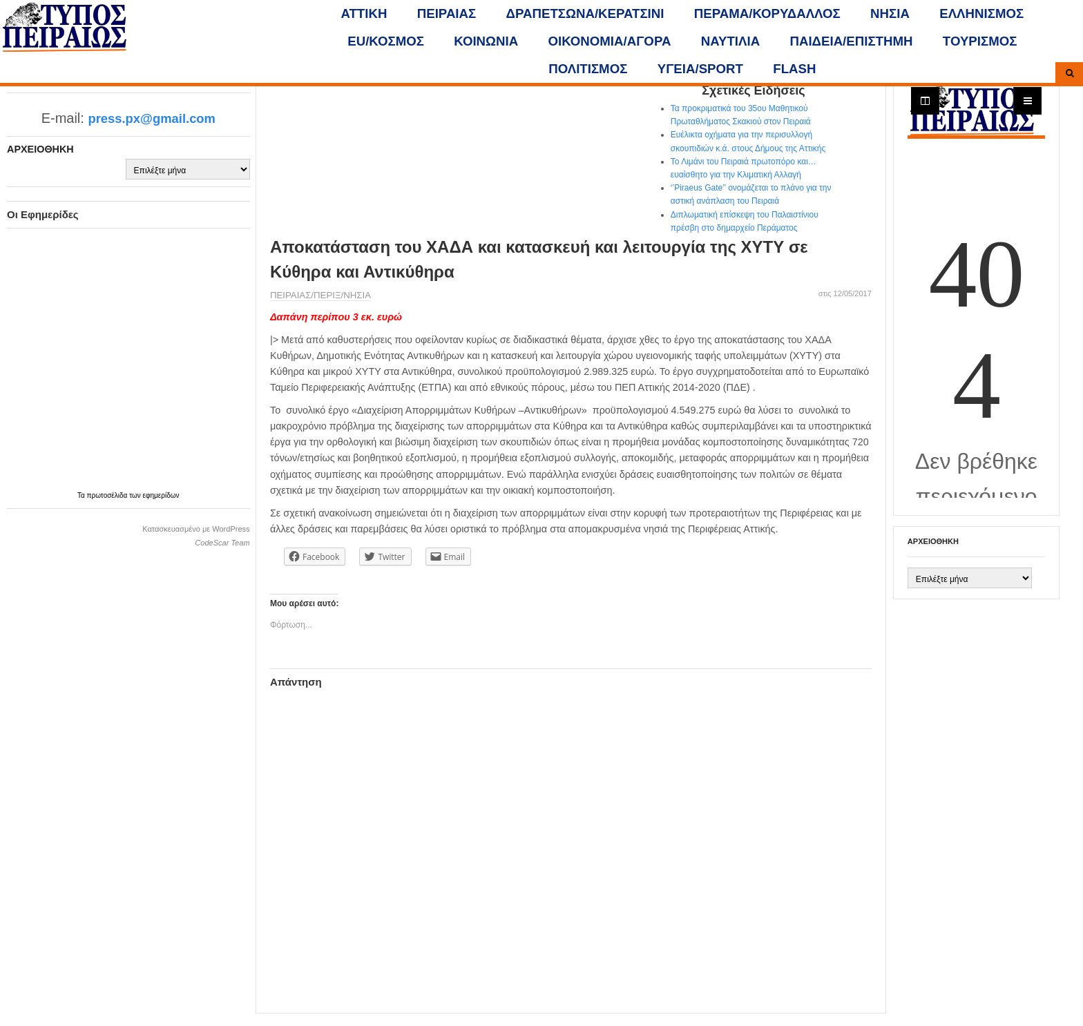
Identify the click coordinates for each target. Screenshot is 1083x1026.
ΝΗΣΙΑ (890, 13)
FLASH (794, 68)
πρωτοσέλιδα (108, 495)
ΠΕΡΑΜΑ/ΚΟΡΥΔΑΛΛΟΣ (767, 13)
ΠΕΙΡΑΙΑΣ (446, 13)
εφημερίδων (161, 495)
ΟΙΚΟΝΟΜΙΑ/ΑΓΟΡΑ (609, 41)
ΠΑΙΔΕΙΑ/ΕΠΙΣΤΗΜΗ (850, 41)
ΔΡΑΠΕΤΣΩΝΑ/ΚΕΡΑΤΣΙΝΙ (585, 13)
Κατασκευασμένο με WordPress (195, 529)
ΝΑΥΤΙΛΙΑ (730, 41)
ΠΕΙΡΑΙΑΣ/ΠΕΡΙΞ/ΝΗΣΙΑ (320, 295)
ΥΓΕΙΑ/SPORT (700, 68)
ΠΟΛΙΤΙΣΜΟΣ (587, 68)
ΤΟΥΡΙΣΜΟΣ (980, 41)
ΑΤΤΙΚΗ (364, 13)
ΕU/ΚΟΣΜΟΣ (385, 41)
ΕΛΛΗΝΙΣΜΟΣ (981, 13)
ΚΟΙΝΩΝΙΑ (486, 41)
